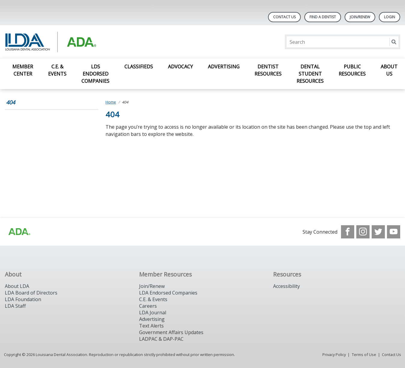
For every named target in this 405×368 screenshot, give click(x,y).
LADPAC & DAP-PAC (161, 339)
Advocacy (180, 66)
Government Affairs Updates (171, 332)
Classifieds (138, 66)
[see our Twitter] (378, 231)
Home (110, 102)
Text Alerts (151, 325)
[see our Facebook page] (347, 231)
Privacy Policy (334, 354)
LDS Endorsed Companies (95, 73)
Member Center (22, 70)
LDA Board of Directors (31, 292)
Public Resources (352, 70)
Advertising (223, 66)
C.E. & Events (57, 70)
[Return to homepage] (82, 41)
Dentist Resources (268, 70)
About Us (389, 70)
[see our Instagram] (363, 231)
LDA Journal (152, 312)
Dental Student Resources (310, 73)
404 (10, 102)
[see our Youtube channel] (393, 231)
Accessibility (286, 286)
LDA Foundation (23, 299)
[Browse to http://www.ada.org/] (19, 232)
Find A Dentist (322, 16)
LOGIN (389, 16)
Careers (148, 306)
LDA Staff (15, 306)
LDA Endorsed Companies (168, 292)
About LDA (17, 286)
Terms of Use (364, 354)
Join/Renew (360, 16)
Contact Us (284, 16)
